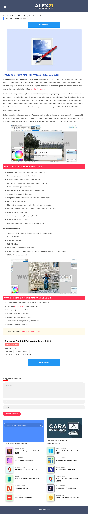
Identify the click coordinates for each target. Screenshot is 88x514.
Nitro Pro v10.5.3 (21, 488)
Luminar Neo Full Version (30, 332)
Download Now (44, 25)
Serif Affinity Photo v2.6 (24, 460)
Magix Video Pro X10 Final (66, 488)
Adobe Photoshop (37, 89)
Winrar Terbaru (19, 306)
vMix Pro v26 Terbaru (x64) (66, 460)
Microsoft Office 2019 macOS (26, 469)
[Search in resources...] (23, 425)
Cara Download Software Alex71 (58, 440)
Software (13, 16)
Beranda (6, 16)
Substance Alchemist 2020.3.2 (67, 497)
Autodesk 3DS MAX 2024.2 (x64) (27, 479)
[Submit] (40, 425)
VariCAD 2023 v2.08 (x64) (65, 469)
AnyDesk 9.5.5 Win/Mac (24, 497)
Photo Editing (23, 16)
